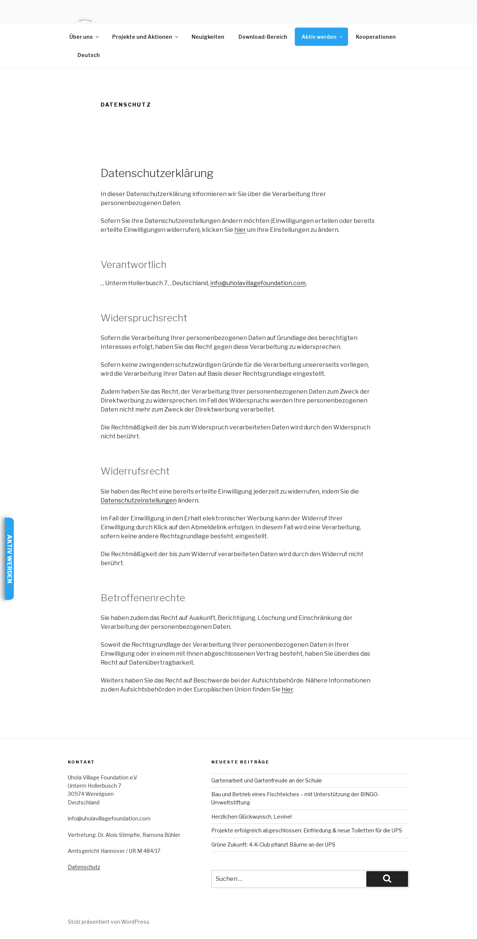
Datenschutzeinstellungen (139, 500)
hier (240, 229)
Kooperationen (376, 37)
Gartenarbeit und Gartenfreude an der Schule (266, 780)
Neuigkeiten (208, 37)
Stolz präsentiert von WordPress (108, 921)
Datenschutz (84, 867)
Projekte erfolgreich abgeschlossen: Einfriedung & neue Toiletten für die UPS (306, 830)
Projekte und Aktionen (145, 37)
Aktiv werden (322, 37)
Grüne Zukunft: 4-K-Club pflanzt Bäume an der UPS (273, 844)
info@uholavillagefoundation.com (258, 283)
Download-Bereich (262, 37)
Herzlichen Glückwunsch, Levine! (251, 816)
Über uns (84, 37)
